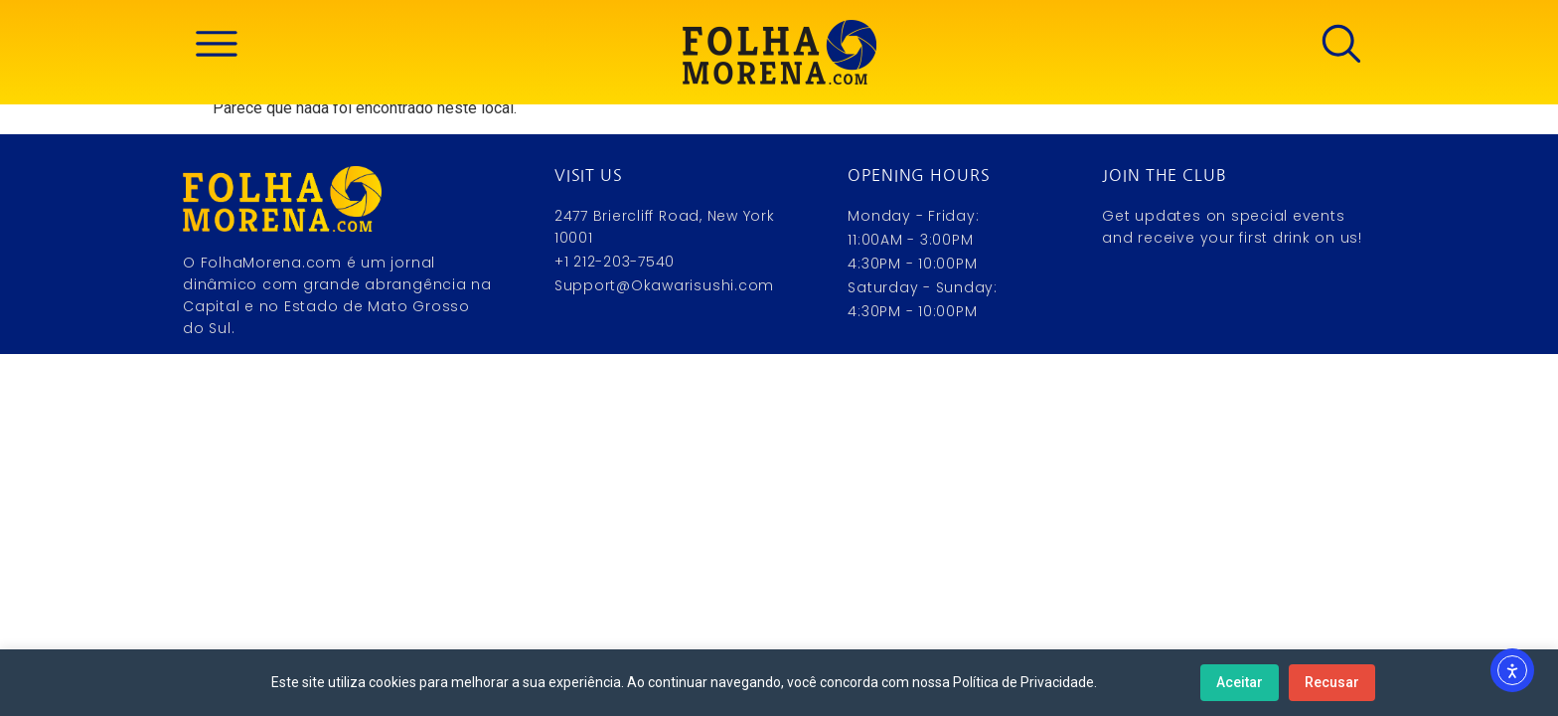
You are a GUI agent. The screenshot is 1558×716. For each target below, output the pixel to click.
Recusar (1332, 682)
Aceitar (1239, 682)
